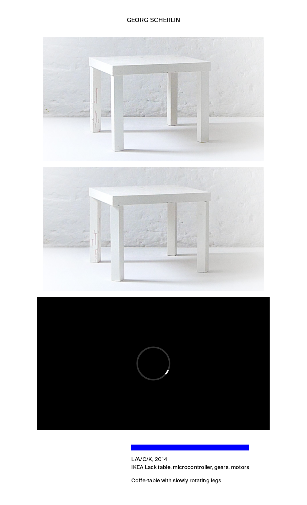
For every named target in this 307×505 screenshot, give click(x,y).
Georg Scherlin (153, 21)
